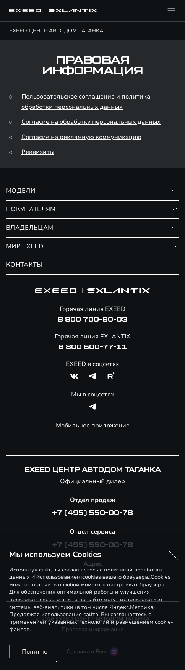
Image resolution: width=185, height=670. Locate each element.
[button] (173, 554)
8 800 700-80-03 (92, 320)
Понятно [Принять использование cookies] (34, 651)
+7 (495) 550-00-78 (92, 513)
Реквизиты (37, 152)
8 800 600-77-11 (92, 347)
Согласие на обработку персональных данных (91, 122)
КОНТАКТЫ (24, 265)
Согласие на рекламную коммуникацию (81, 137)
